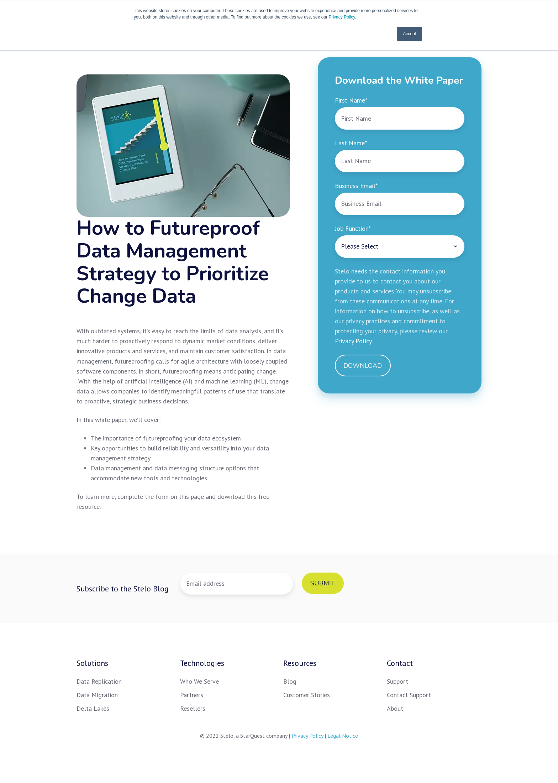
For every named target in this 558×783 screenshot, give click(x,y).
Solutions (92, 663)
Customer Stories (306, 695)
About (395, 708)
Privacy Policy (341, 17)
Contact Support (409, 695)
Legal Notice (342, 735)
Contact (400, 663)
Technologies (202, 663)
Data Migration (97, 695)
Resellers (192, 708)
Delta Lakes (93, 708)
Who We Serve (199, 681)
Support (397, 681)
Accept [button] (409, 33)
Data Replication (99, 681)
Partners (191, 695)
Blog (289, 681)
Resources (299, 663)
